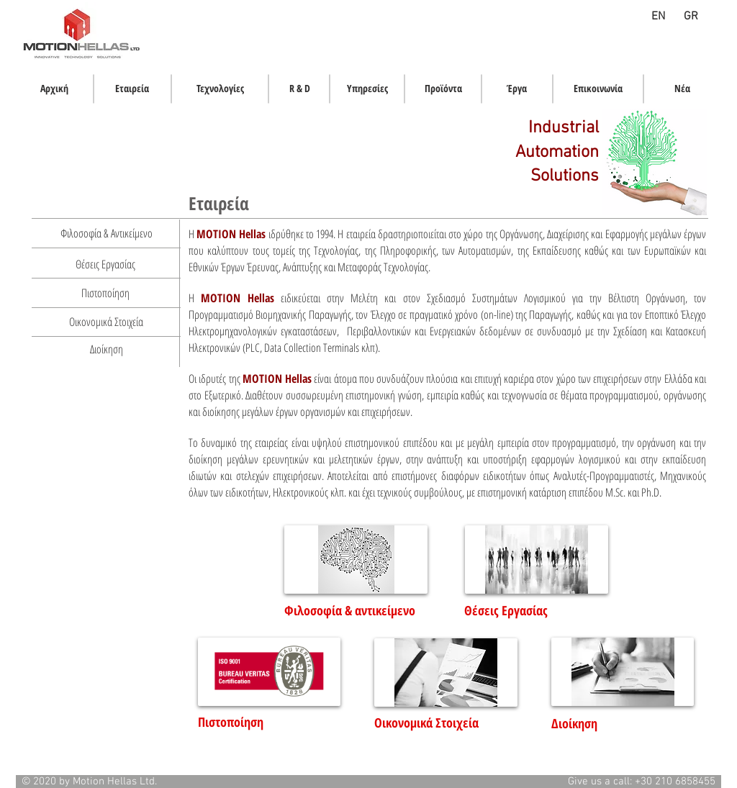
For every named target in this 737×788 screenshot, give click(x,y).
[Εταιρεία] (132, 88)
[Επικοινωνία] (598, 88)
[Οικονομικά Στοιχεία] (106, 321)
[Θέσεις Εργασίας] (105, 264)
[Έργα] (516, 88)
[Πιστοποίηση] (105, 292)
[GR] (690, 17)
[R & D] (299, 88)
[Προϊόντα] (443, 88)
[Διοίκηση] (106, 349)
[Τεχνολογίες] (220, 88)
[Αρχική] (54, 88)
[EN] (658, 17)
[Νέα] (682, 88)
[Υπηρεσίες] (367, 88)
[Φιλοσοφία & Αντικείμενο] (106, 233)
